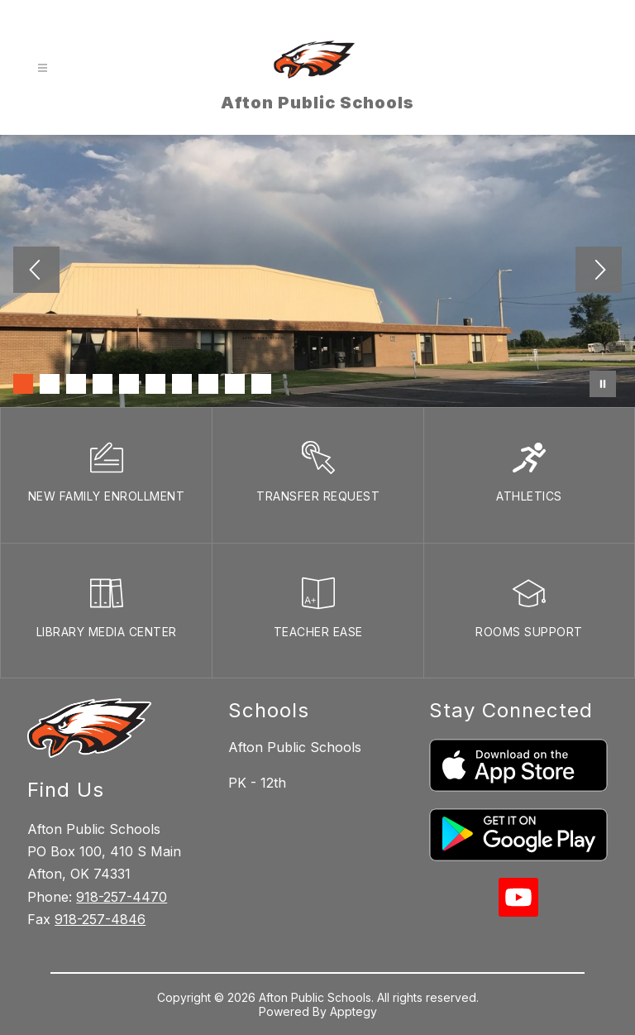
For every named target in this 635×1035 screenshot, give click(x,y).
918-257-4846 (100, 919)
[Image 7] (182, 384)
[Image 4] (102, 384)
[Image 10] (261, 384)
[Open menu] (42, 68)
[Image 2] (50, 384)
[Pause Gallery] (603, 384)
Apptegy (353, 1011)
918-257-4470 (121, 897)
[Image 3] (76, 384)
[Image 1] (23, 384)
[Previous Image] (36, 271)
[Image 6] (155, 384)
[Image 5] (129, 384)
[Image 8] (208, 384)
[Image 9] (235, 384)
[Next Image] (598, 271)
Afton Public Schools (294, 747)
